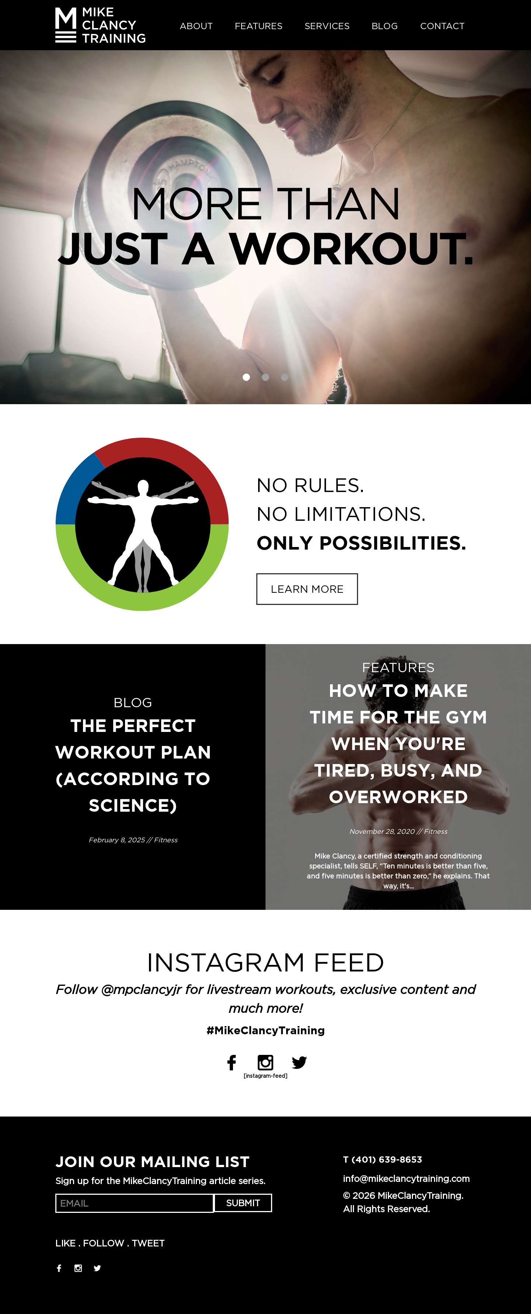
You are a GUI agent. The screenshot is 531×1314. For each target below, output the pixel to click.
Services (327, 25)
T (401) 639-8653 (382, 1160)
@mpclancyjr (141, 991)
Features (258, 25)
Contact (442, 25)
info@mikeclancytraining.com (406, 1178)
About (196, 25)
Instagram (265, 1062)
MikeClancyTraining (100, 25)
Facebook (231, 1062)
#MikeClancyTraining (265, 1031)
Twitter (299, 1062)
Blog (385, 25)
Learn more (307, 589)
